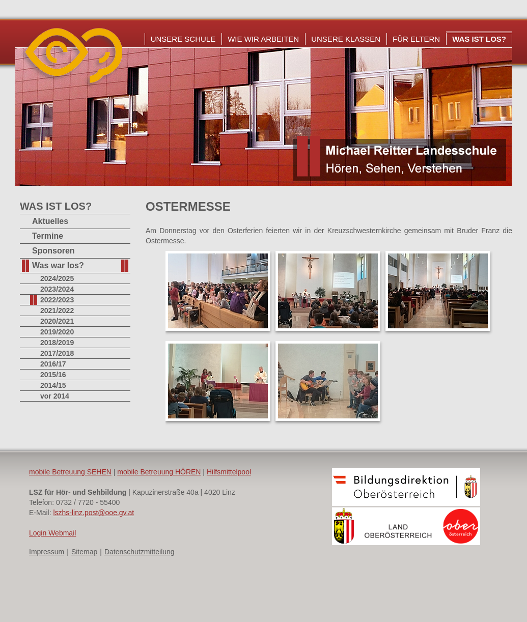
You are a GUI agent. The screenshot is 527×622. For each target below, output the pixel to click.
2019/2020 (57, 332)
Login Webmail (52, 533)
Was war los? (58, 265)
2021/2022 (57, 310)
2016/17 (53, 364)
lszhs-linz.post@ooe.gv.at (93, 512)
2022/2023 (57, 300)
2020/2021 (57, 321)
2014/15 (53, 385)
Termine (47, 236)
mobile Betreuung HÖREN (159, 472)
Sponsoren (53, 250)
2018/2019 (57, 342)
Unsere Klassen (345, 39)
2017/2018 (57, 353)
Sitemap (84, 552)
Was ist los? (479, 39)
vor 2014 (54, 396)
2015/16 (53, 375)
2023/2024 (57, 289)
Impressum (46, 552)
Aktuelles (50, 221)
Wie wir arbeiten (263, 39)
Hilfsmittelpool (229, 472)
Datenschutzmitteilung (139, 552)
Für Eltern (416, 39)
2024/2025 (57, 278)
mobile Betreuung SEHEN (70, 472)
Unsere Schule (183, 39)
